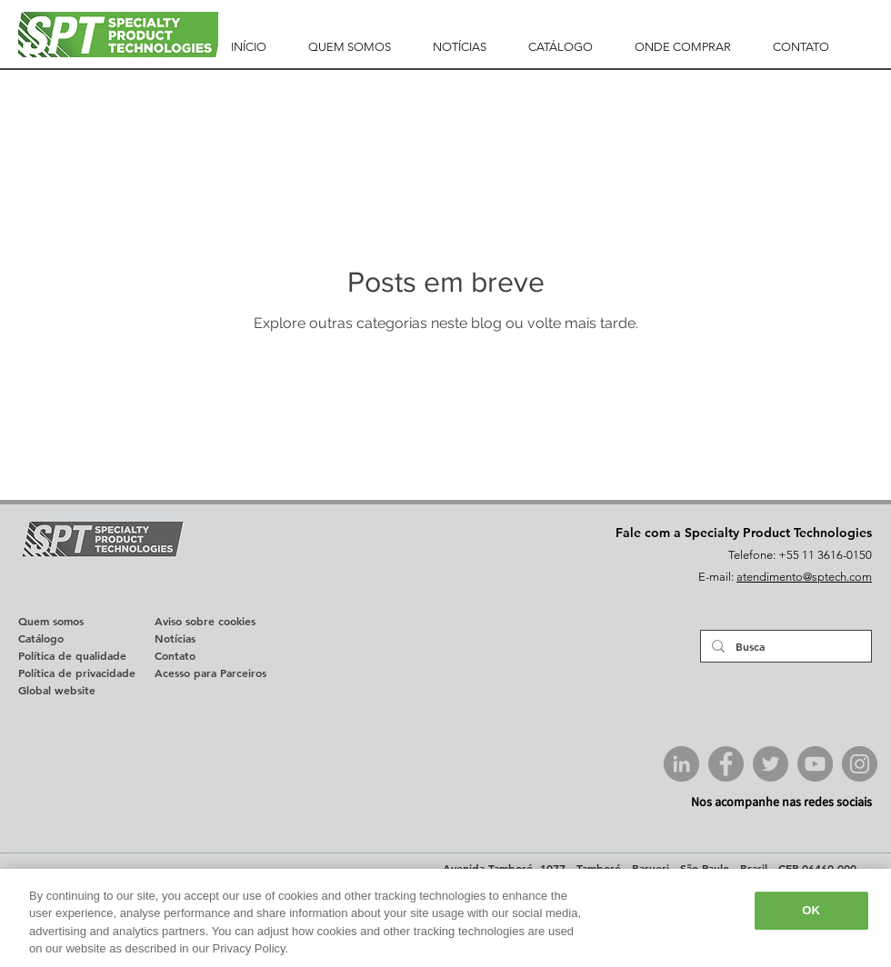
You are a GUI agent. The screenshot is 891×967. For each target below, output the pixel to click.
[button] (349, 47)
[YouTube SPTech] (815, 764)
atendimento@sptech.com (804, 576)
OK (811, 910)
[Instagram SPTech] (859, 764)
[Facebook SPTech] (726, 764)
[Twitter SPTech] (770, 764)
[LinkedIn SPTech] (681, 764)
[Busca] (784, 646)
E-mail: (717, 576)
